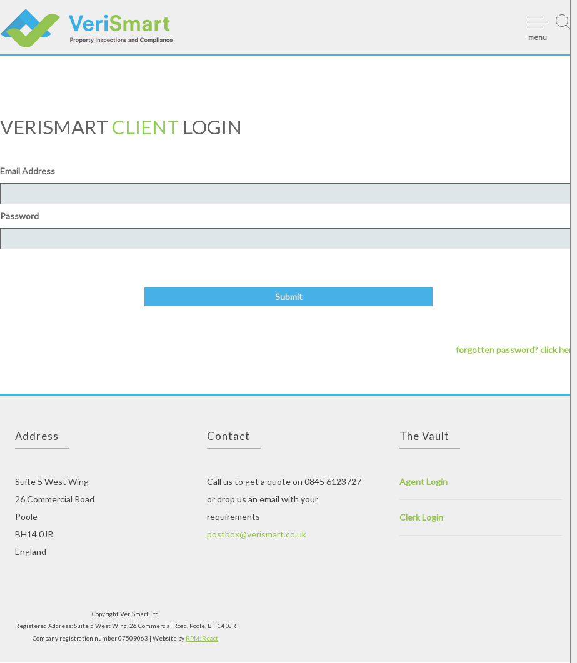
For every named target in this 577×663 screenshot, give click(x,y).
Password (19, 216)
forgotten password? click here (516, 350)
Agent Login (423, 482)
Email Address (27, 171)
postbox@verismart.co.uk (256, 534)
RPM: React (202, 638)
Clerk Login (421, 517)
